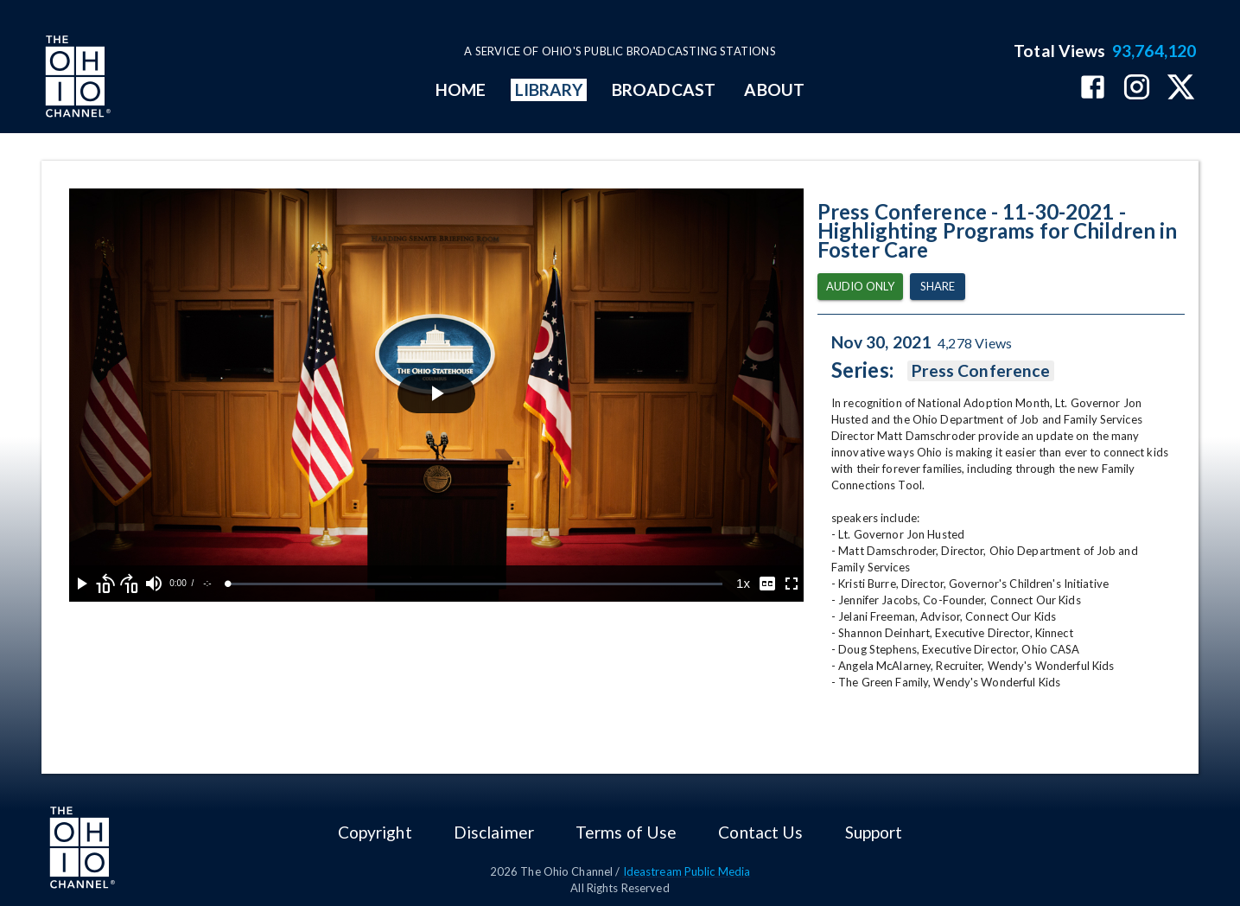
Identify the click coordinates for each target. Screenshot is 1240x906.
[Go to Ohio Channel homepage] (76, 78)
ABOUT (774, 89)
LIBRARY (549, 89)
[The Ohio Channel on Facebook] (1093, 88)
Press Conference (980, 370)
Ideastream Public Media (687, 871)
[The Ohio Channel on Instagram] (1137, 88)
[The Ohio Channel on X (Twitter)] (1181, 88)
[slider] (475, 584)
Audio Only (860, 286)
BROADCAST (663, 89)
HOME (461, 89)
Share (937, 286)
